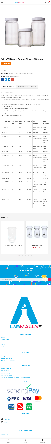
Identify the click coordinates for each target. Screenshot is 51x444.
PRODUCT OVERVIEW (9, 87)
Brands (3, 344)
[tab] (8, 87)
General (16, 73)
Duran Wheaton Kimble (12, 76)
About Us (3, 337)
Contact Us (6, 63)
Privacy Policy (5, 340)
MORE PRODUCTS (23, 87)
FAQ (2, 346)
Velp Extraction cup (37, 245)
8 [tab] (28, 255)
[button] (48, 2)
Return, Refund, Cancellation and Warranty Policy (15, 378)
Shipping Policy (5, 373)
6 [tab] (25, 255)
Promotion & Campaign (8, 360)
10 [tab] (31, 255)
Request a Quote (6, 368)
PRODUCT (34, 87)
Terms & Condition (6, 375)
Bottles (11, 73)
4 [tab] (22, 255)
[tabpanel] (13, 237)
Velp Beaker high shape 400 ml (13, 245)
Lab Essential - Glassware (26, 73)
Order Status (5, 371)
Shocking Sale (5, 342)
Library (3, 356)
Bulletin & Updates (6, 358)
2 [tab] (19, 255)
